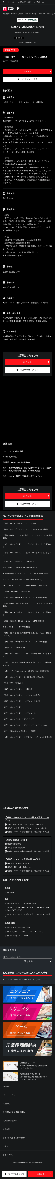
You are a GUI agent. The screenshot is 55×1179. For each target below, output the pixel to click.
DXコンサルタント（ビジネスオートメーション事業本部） (25, 585)
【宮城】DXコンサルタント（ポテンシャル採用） (22, 695)
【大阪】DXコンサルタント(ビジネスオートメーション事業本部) (27, 737)
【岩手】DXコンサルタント (13, 707)
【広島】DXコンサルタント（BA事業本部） (19, 562)
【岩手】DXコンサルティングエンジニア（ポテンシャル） (25, 725)
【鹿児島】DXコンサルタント (14, 648)
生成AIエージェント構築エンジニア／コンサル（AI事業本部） (26, 573)
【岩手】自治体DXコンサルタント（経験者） (20, 731)
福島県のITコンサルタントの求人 (16, 936)
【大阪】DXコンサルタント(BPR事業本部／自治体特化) (24, 677)
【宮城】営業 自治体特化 (13, 683)
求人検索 (18, 14)
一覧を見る (27, 961)
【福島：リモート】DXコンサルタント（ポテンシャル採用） (26, 529)
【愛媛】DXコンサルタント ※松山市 (17, 689)
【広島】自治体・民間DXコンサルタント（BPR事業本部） (25, 598)
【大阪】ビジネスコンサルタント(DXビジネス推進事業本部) (26, 671)
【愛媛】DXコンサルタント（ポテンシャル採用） (22, 701)
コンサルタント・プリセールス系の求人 (19, 907)
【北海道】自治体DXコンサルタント (17, 592)
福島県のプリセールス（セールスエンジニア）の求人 (24, 932)
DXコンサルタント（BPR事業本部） (17, 627)
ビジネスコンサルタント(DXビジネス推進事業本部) (22, 579)
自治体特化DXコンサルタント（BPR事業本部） (21, 568)
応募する (27, 71)
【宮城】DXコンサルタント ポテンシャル (19, 523)
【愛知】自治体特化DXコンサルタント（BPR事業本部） (24, 621)
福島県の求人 (9, 893)
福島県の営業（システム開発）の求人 (18, 927)
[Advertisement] (27, 408)
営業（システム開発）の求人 (26, 903)
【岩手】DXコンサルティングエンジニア (18, 719)
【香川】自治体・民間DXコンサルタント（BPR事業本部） (25, 642)
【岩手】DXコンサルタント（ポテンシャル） (20, 713)
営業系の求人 (9, 903)
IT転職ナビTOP (8, 14)
